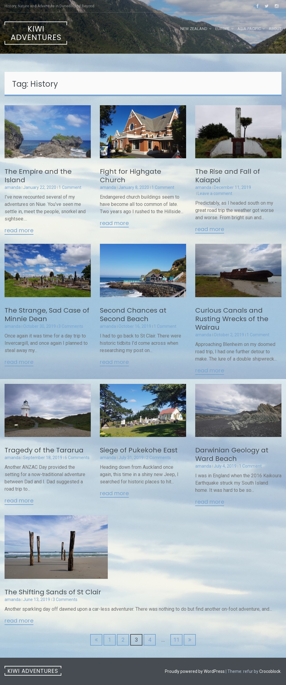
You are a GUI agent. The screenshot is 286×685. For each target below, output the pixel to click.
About (275, 28)
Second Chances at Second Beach (133, 315)
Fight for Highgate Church (130, 176)
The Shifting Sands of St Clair (53, 592)
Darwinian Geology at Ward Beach (231, 454)
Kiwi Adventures (36, 33)
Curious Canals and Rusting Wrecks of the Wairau (231, 319)
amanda (13, 187)
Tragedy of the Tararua (44, 450)
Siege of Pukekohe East (139, 450)
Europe (222, 28)
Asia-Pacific (249, 28)
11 (176, 639)
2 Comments (158, 457)
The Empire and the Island (38, 176)
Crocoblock (270, 671)
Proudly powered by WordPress (195, 671)
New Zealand (193, 28)
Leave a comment (215, 193)
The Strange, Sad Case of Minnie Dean (47, 315)
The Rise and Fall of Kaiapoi (227, 176)
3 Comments (70, 326)
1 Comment (70, 187)
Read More (19, 230)
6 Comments (77, 457)
